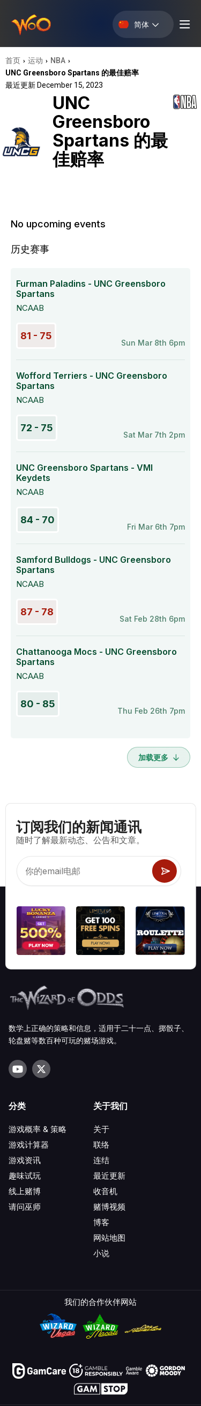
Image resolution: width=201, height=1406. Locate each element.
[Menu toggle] (183, 24)
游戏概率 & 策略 (37, 1129)
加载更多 (158, 757)
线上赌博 (25, 1191)
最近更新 (109, 1176)
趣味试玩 (25, 1176)
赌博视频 (109, 1207)
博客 (101, 1222)
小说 (101, 1253)
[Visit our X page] (41, 1069)
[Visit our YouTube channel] (18, 1069)
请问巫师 (25, 1207)
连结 (101, 1160)
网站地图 (109, 1238)
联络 (101, 1145)
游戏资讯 (25, 1160)
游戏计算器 (29, 1145)
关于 (101, 1129)
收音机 (105, 1191)
